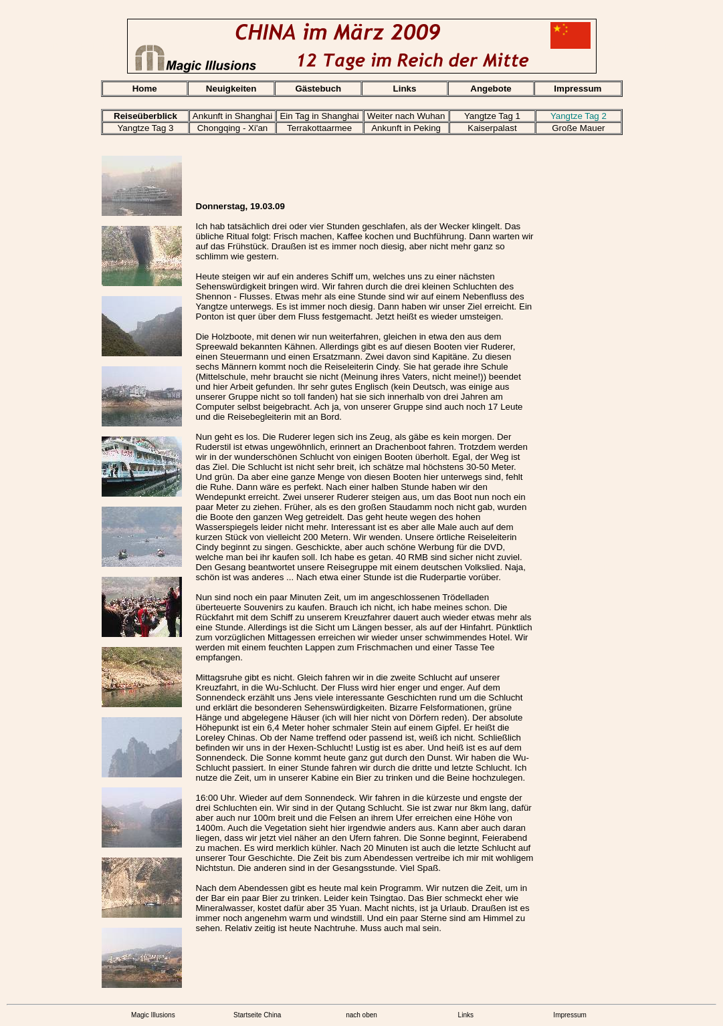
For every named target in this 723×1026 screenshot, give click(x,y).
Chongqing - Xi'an (232, 128)
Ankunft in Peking (406, 128)
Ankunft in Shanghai (232, 116)
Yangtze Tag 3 (145, 128)
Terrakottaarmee (319, 128)
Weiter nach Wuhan (406, 116)
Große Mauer (578, 128)
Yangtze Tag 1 (492, 116)
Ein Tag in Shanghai (319, 116)
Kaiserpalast (492, 128)
